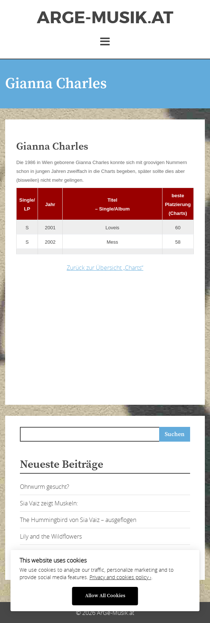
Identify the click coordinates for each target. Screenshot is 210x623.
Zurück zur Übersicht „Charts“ (105, 268)
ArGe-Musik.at (105, 17)
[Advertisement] (113, 336)
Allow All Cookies (105, 596)
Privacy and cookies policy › (120, 577)
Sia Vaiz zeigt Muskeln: (49, 503)
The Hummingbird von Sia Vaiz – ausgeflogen (78, 520)
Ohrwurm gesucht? (44, 487)
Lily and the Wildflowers (51, 536)
